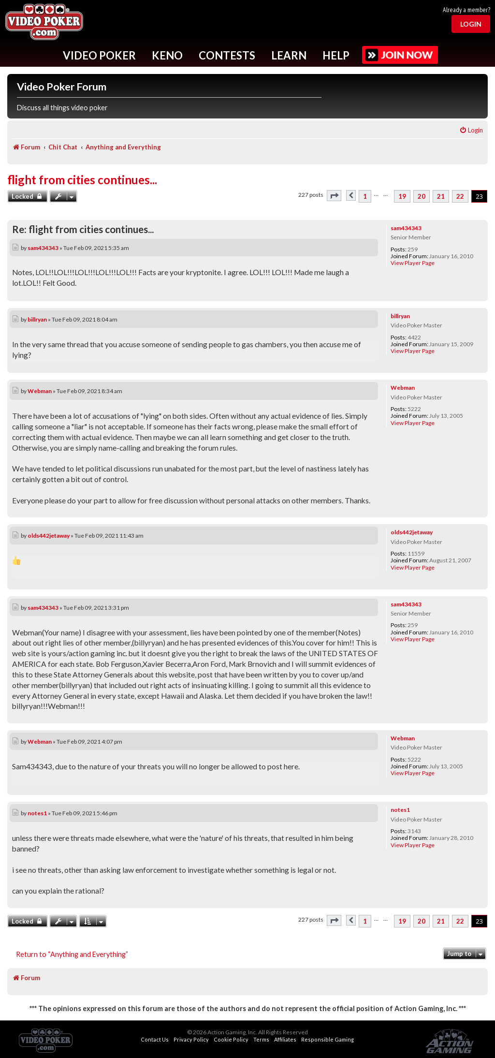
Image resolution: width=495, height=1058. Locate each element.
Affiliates (285, 1039)
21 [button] (441, 196)
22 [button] (460, 196)
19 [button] (402, 196)
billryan (400, 316)
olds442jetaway (412, 532)
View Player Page (413, 263)
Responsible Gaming (327, 1039)
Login (470, 24)
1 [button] (365, 196)
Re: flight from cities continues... (83, 229)
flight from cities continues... (82, 180)
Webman (403, 387)
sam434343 (406, 228)
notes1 (400, 809)
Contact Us (155, 1039)
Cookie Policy (231, 1039)
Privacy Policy (191, 1039)
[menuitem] (471, 130)
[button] (334, 195)
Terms (261, 1039)
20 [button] (421, 196)
